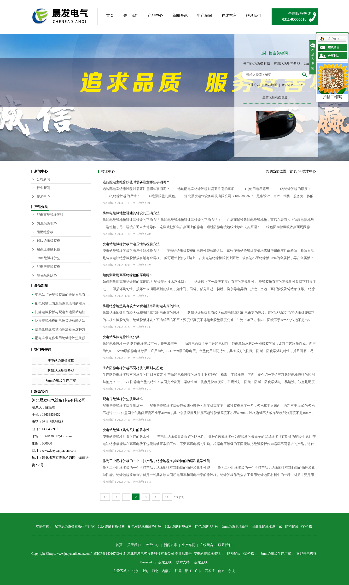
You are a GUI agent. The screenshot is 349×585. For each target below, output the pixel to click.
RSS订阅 (288, 85)
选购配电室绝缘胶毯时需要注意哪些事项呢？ (136, 182)
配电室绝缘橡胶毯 (50, 215)
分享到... (333, 55)
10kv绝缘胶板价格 (111, 526)
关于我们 (131, 15)
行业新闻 (43, 188)
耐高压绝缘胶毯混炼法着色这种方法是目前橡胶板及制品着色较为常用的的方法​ (62, 329)
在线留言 (229, 15)
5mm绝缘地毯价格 (235, 526)
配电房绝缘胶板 (48, 266)
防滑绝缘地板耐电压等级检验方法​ (60, 321)
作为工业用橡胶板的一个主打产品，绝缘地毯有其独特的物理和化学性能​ (156, 461)
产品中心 (155, 15)
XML (301, 85)
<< (105, 497)
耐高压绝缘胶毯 (48, 249)
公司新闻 (43, 179)
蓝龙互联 (165, 562)
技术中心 (43, 196)
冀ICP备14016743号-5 (109, 553)
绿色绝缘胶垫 (47, 275)
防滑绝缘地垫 (47, 223)
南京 (221, 571)
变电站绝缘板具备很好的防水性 (126, 430)
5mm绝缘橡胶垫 (48, 258)
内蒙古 (167, 571)
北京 (135, 571)
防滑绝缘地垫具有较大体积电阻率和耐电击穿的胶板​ (141, 306)
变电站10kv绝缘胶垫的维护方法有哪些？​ (62, 295)
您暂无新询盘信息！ (276, 97)
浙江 (188, 571)
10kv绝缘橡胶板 (48, 241)
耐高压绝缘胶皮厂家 (267, 526)
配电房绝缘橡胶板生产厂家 (74, 526)
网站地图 (271, 85)
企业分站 (253, 85)
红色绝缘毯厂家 (206, 526)
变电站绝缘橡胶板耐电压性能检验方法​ (131, 244)
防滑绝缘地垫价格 (286, 63)
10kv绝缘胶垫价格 (178, 526)
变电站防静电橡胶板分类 (121, 337)
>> (167, 497)
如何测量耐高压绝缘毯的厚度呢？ (128, 275)
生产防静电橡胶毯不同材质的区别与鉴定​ (133, 368)
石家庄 (210, 571)
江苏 (178, 571)
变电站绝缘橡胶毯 (256, 63)
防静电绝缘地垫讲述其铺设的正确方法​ (131, 213)
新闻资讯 (180, 15)
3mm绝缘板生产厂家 (61, 381)
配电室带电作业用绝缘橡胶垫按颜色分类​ (62, 338)
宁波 (231, 571)
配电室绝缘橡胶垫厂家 (145, 526)
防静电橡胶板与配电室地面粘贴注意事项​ (62, 312)
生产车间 (204, 15)
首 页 (293, 171)
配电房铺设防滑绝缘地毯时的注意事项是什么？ (62, 303)
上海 (145, 571)
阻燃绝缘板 (45, 232)
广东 (198, 571)
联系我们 (253, 15)
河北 (155, 571)
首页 (110, 15)
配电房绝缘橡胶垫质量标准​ (123, 399)
